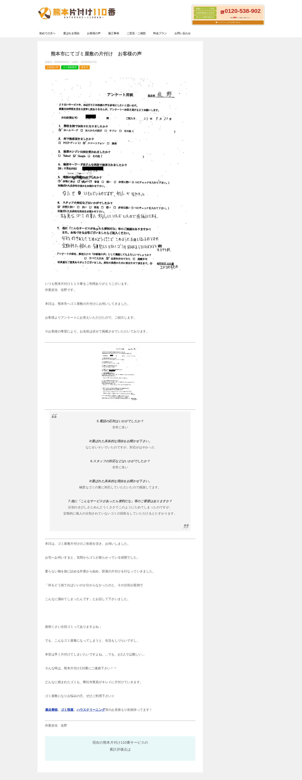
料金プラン (160, 33)
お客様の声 (94, 33)
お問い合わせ (182, 33)
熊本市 (84, 67)
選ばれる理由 (71, 33)
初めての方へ (47, 33)
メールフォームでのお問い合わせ (228, 22)
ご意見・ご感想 (136, 33)
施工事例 (113, 33)
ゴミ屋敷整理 (70, 67)
